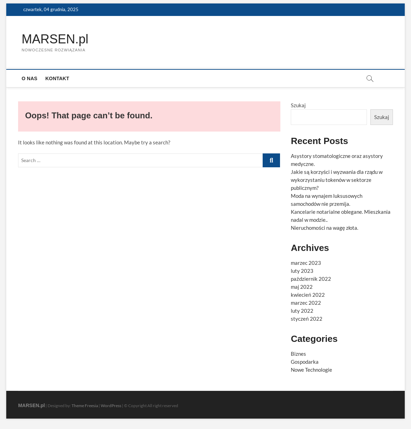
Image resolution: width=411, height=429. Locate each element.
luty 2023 (302, 271)
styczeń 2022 (306, 319)
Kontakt (57, 78)
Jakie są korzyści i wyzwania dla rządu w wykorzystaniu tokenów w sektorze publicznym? (337, 180)
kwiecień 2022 (307, 295)
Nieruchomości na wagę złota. (324, 228)
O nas (29, 78)
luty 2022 (302, 311)
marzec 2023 (306, 263)
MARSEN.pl (55, 39)
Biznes (298, 354)
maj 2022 (302, 287)
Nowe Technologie (311, 370)
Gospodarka (305, 362)
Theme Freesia (85, 405)
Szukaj (298, 105)
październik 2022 (311, 279)
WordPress (111, 405)
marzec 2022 (306, 303)
